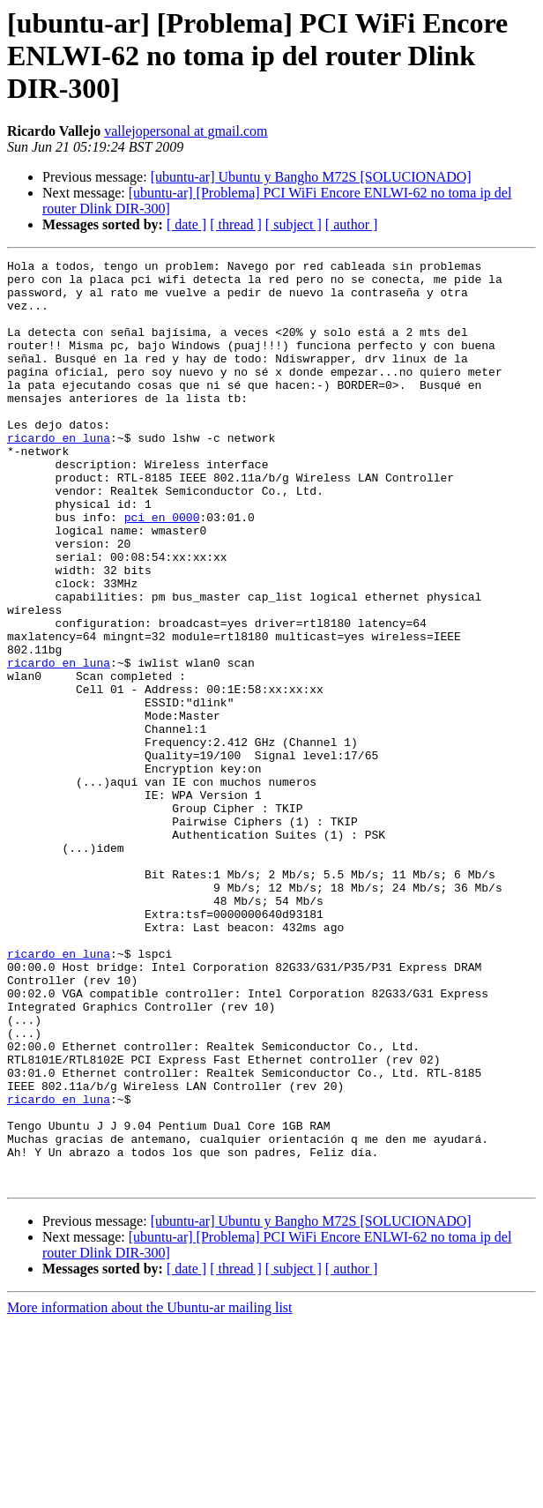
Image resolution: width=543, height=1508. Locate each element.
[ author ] (351, 224)
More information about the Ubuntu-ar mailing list (150, 1492)
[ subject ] (293, 224)
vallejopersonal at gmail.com (185, 130)
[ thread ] (236, 224)
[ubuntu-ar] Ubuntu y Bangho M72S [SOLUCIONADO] (311, 176)
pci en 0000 (162, 570)
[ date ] (186, 224)
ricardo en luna (58, 474)
